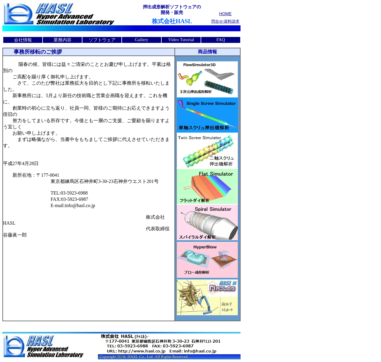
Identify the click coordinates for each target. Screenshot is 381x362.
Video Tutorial (181, 39)
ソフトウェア (102, 40)
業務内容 (62, 40)
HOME (225, 13)
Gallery (141, 39)
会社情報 (23, 40)
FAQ (220, 39)
